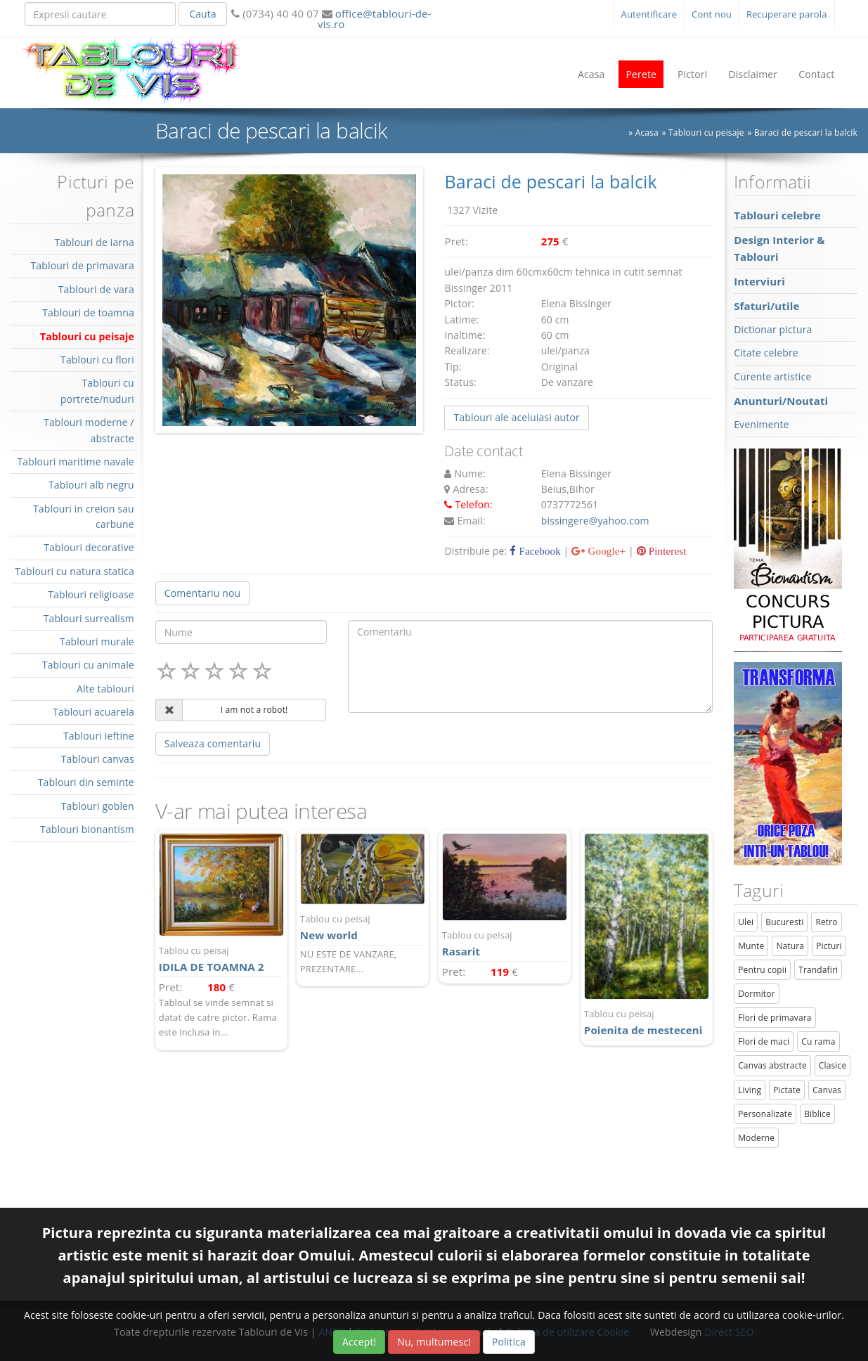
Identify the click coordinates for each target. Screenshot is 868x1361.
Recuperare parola (786, 14)
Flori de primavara (775, 1018)
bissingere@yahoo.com (595, 520)
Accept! (359, 1341)
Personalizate (765, 1114)
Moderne (756, 1138)
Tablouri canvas (97, 759)
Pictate (787, 1090)
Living (749, 1090)
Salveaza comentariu (212, 743)
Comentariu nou (202, 593)
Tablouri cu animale (88, 664)
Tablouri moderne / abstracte (89, 429)
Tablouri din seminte (86, 782)
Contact (816, 74)
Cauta (202, 13)
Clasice (832, 1065)
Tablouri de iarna (94, 242)
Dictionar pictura (773, 329)
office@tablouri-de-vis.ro (374, 18)
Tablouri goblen (97, 806)
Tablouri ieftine (98, 735)
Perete (641, 74)
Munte (751, 946)
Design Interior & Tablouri (779, 248)
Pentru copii (762, 970)
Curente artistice (772, 376)
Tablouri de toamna (88, 312)
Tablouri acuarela (93, 711)
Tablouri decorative (89, 547)
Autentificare (649, 14)
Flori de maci (763, 1041)
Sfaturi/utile (766, 306)
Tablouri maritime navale (75, 461)
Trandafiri (818, 970)
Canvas (826, 1090)
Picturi (829, 946)
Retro (826, 922)
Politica (509, 1341)
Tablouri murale (97, 641)
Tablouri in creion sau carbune (83, 516)
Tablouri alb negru (91, 484)
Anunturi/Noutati (781, 401)
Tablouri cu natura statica (74, 571)
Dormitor (756, 994)
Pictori (692, 74)
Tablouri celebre (777, 215)
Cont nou (712, 14)
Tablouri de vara (96, 289)
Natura (790, 946)
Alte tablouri (105, 688)
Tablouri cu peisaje (87, 336)
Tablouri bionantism (87, 829)
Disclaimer (752, 74)
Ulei (745, 922)
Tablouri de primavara (82, 265)
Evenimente (761, 424)
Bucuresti (784, 922)
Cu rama (818, 1041)
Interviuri (759, 281)
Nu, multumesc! (434, 1341)
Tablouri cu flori (97, 359)
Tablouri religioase (91, 594)
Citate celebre (766, 352)
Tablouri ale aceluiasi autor (516, 417)
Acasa (591, 74)
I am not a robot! (254, 710)
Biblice (817, 1114)
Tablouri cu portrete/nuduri (97, 390)
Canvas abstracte (772, 1065)
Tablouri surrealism (89, 618)
